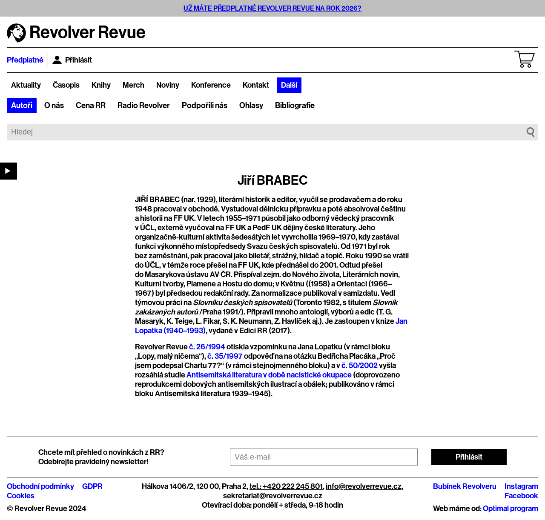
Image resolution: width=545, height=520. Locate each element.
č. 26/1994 (207, 346)
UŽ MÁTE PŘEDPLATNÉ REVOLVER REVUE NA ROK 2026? (272, 8)
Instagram (521, 486)
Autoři (21, 105)
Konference (211, 85)
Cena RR (91, 105)
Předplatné (25, 60)
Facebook (521, 495)
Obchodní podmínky (40, 486)
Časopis (66, 85)
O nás (54, 105)
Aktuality (26, 85)
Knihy (101, 85)
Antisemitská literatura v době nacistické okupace (269, 375)
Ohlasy (251, 105)
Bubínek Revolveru (464, 486)
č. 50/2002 (359, 365)
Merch (133, 85)
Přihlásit (72, 60)
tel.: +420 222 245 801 (286, 486)
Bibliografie (295, 105)
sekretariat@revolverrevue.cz (272, 495)
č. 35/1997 (225, 356)
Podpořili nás (204, 105)
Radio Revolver (144, 105)
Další (289, 85)
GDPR (92, 486)
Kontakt (256, 85)
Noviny (167, 85)
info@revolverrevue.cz (364, 486)
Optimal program (510, 508)
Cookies (20, 495)
